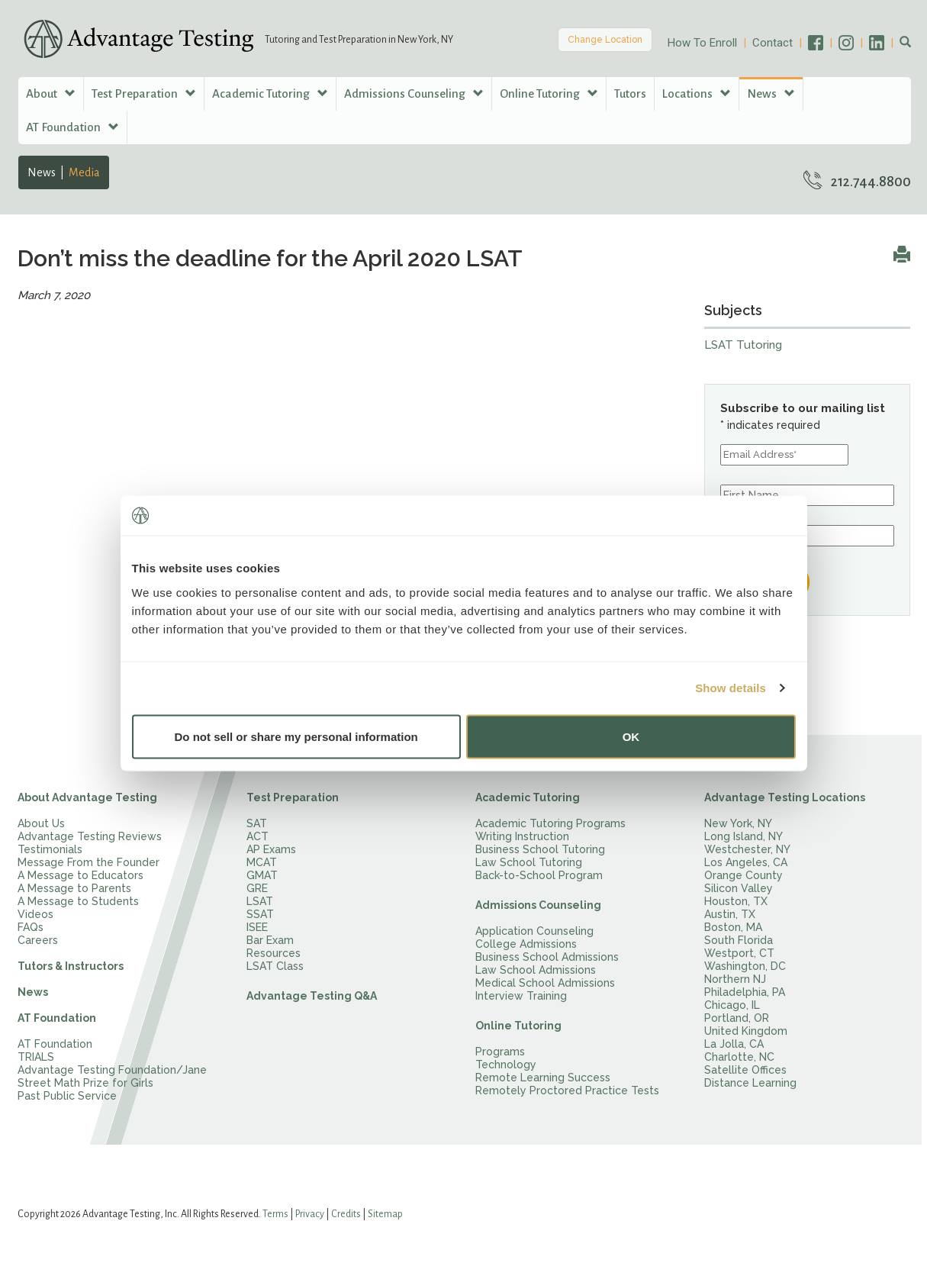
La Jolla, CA (734, 1044)
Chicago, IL (732, 1005)
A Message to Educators (80, 875)
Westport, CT (739, 953)
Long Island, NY (743, 836)
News (41, 172)
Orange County (743, 875)
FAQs (30, 927)
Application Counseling (534, 931)
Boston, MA (733, 927)
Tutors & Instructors (71, 966)
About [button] (51, 93)
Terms (275, 1214)
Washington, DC (745, 966)
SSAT (260, 914)
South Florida (738, 940)
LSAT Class (275, 966)
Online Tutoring (518, 1026)
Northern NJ (735, 979)
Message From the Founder (88, 862)
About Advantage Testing (87, 797)
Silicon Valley (738, 888)
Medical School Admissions (545, 983)
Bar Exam (270, 940)
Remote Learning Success (542, 1077)
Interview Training (521, 996)
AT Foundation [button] (72, 127)
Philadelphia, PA (744, 992)
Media (84, 172)
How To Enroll (702, 43)
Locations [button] (696, 93)
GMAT (262, 875)
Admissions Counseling (538, 905)
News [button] (771, 93)
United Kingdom (745, 1031)
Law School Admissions (535, 970)
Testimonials (50, 849)
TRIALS (36, 1057)
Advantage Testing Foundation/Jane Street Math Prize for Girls (112, 1076)
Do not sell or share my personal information (296, 736)
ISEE (257, 927)
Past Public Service (67, 1096)
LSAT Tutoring (743, 345)
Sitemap (385, 1214)
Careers (38, 940)
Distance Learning (750, 1083)
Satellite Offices (745, 1070)
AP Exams (271, 849)
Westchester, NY (747, 849)
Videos (35, 914)
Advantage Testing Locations (784, 797)
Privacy (309, 1214)
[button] (905, 42)
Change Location (605, 39)
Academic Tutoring (527, 797)
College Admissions (526, 944)
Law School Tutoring (528, 862)
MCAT (261, 862)
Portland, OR (736, 1018)
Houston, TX (736, 901)
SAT (256, 823)
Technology (505, 1064)
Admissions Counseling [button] (414, 93)
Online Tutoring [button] (549, 93)
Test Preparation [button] (144, 93)
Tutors (630, 93)
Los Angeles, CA (745, 862)
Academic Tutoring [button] (270, 93)
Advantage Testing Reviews (90, 836)
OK (631, 736)
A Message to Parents (74, 888)
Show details (730, 687)
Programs (500, 1051)
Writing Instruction (522, 836)
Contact (772, 43)
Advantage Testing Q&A (311, 996)
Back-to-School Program (539, 875)
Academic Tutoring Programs (550, 823)
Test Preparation (292, 797)
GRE (257, 888)
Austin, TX (729, 914)
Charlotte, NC (739, 1057)
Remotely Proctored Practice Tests (567, 1090)
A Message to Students (78, 901)
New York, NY (738, 823)
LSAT (259, 901)
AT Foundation (57, 1018)
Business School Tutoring (540, 849)
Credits (346, 1214)
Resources (273, 953)
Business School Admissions (547, 957)
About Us (41, 823)
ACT (257, 836)
